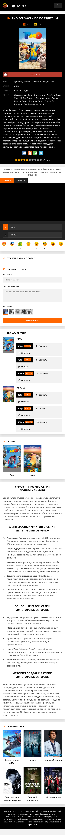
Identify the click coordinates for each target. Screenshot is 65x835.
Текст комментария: (11, 286)
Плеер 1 (7, 180)
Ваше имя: (7, 274)
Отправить (32, 320)
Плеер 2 (21, 180)
